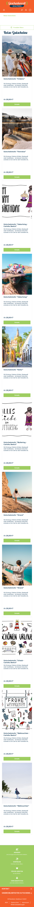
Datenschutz (15, 902)
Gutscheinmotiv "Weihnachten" (16, 806)
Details (17, 104)
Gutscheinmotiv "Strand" (14, 515)
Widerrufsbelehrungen (18, 904)
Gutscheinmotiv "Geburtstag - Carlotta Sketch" (16, 225)
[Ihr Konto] (26, 10)
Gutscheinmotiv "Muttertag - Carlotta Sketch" (15, 443)
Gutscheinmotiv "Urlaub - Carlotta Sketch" (14, 661)
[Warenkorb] (30, 10)
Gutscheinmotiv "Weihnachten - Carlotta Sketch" (16, 734)
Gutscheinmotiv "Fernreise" (15, 152)
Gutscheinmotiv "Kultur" (13, 370)
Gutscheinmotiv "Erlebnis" (14, 79)
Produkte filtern (17, 27)
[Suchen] (22, 10)
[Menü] (4, 10)
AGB (6, 902)
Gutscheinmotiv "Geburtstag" (16, 297)
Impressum (25, 902)
